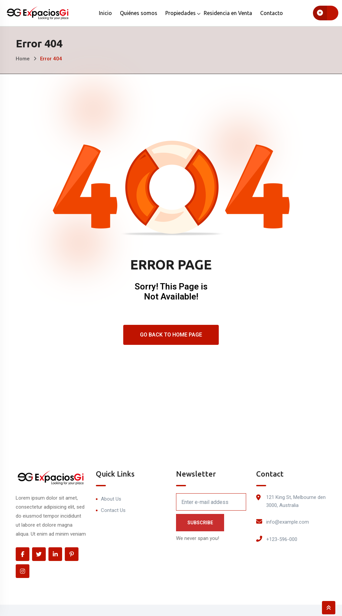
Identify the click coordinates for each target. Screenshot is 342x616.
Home (23, 59)
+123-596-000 (281, 539)
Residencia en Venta (228, 13)
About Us (111, 499)
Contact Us (113, 510)
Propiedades (180, 13)
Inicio (105, 13)
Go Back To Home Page (171, 335)
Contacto (271, 13)
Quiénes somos (138, 13)
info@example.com (287, 522)
